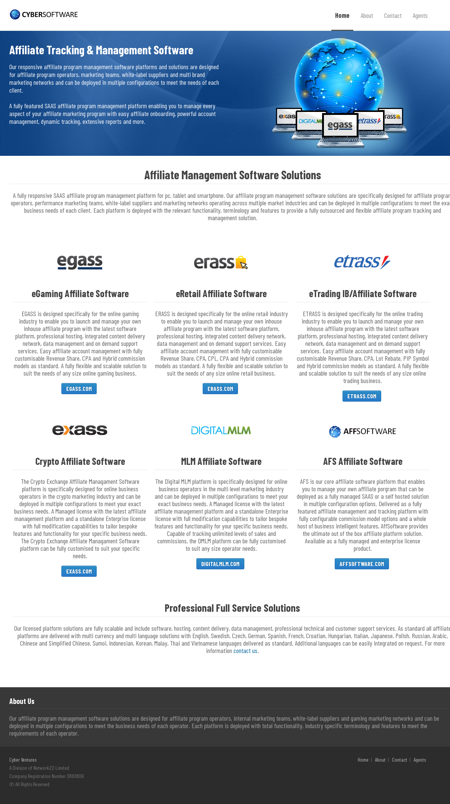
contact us (245, 650)
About (367, 15)
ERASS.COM (220, 388)
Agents (420, 15)
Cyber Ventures (22, 759)
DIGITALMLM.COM (220, 563)
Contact (393, 15)
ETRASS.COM (361, 395)
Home (342, 15)
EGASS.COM (79, 388)
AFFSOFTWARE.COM (362, 563)
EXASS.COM (79, 571)
